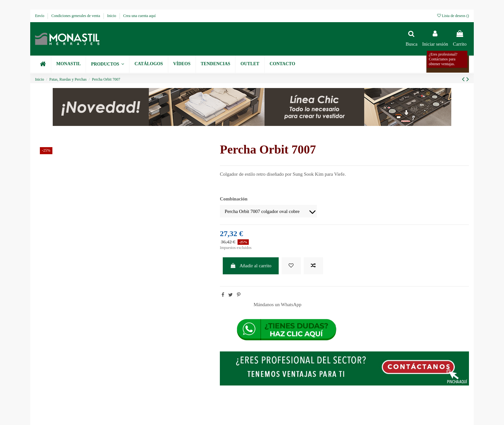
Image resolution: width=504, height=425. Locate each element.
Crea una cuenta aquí (139, 15)
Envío (40, 15)
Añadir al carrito (251, 265)
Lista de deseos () (453, 15)
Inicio (112, 15)
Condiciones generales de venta (76, 15)
